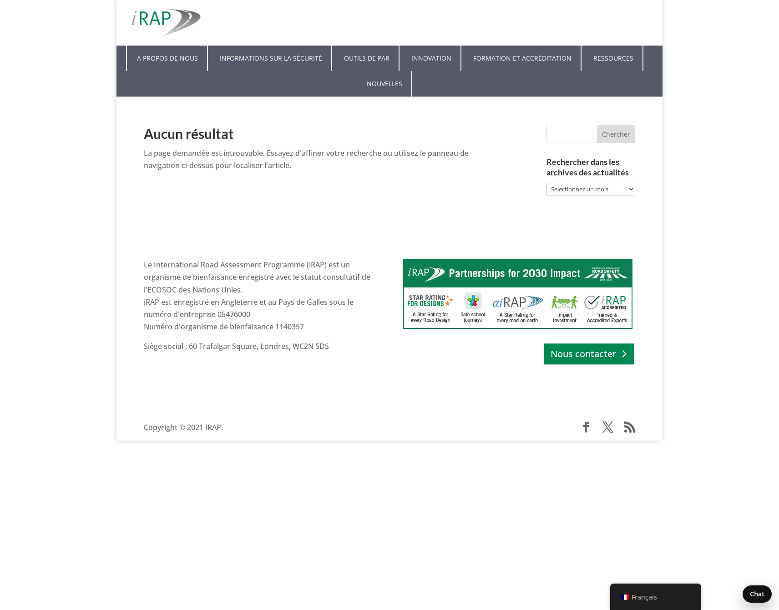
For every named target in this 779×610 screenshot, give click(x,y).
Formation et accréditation (522, 58)
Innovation (431, 58)
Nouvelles (384, 83)
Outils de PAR (367, 58)
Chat (757, 593)
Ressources (613, 58)
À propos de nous (167, 58)
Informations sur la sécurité (271, 58)
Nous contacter (583, 354)
